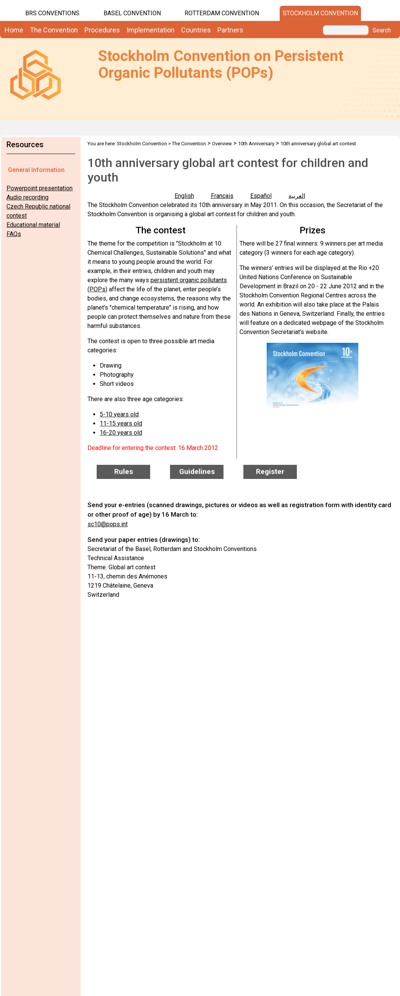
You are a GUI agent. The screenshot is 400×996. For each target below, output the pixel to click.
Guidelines (197, 471)
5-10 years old (119, 414)
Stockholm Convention (320, 13)
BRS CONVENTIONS (52, 13)
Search (381, 30)
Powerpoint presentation (39, 188)
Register (270, 471)
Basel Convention (132, 13)
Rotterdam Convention (222, 13)
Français (222, 195)
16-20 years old (121, 432)
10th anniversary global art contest (318, 143)
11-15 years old (121, 423)
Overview (222, 143)
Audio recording (27, 197)
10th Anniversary (256, 143)
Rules (123, 471)
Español (261, 195)
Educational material (33, 224)
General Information (36, 169)
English (184, 195)
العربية (296, 195)
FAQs (13, 234)
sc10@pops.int (107, 524)
